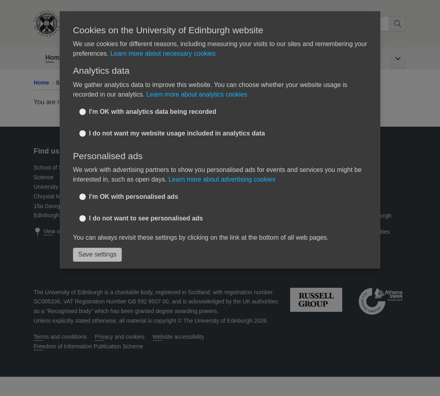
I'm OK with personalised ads (133, 196)
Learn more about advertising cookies (221, 179)
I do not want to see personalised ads (146, 218)
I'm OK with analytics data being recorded (152, 111)
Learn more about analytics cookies (196, 94)
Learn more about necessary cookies (162, 53)
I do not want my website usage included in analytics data (177, 133)
